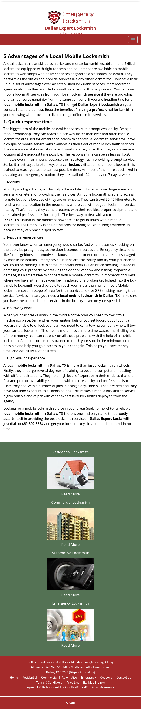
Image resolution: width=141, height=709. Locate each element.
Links (101, 682)
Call (70, 703)
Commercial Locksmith (70, 502)
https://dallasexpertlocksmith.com (86, 667)
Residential (29, 677)
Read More (70, 494)
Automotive (69, 677)
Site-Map (88, 682)
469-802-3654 (51, 667)
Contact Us (123, 677)
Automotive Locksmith (70, 552)
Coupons (106, 677)
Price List (73, 682)
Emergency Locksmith (70, 603)
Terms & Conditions (49, 682)
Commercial (49, 677)
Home (14, 677)
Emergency (88, 677)
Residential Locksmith (70, 451)
